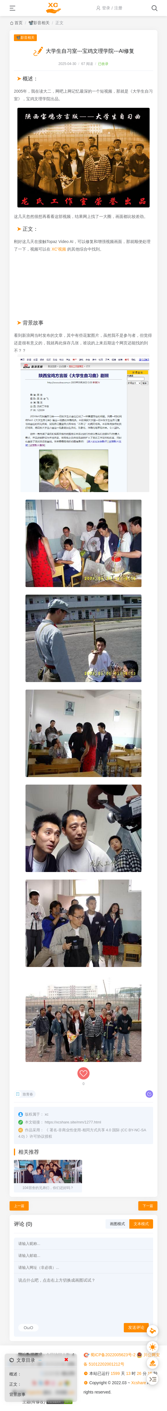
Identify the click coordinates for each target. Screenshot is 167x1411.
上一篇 (19, 1206)
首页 (18, 22)
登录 (106, 8)
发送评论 (136, 1327)
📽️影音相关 (39, 22)
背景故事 (17, 1394)
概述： (15, 1374)
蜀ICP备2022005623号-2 (113, 1354)
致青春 (28, 1094)
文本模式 (141, 1224)
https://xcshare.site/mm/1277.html (73, 1122)
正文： (15, 1384)
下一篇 (148, 1206)
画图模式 (117, 1224)
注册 (118, 8)
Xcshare (139, 1382)
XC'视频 (59, 249)
